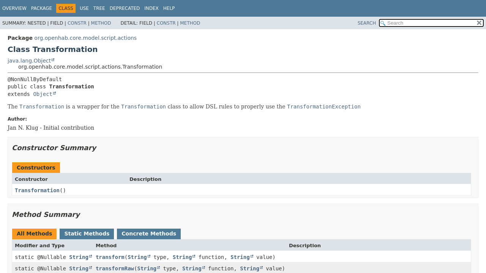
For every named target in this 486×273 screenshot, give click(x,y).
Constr (77, 23)
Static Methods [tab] (86, 234)
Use (84, 8)
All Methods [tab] (34, 234)
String (78, 257)
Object (42, 94)
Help (169, 8)
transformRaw (115, 268)
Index (151, 8)
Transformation (37, 190)
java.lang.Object (29, 61)
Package (41, 8)
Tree (99, 8)
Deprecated (125, 8)
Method (101, 23)
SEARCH (367, 23)
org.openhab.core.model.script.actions (85, 38)
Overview (14, 8)
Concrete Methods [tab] (149, 234)
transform (110, 257)
